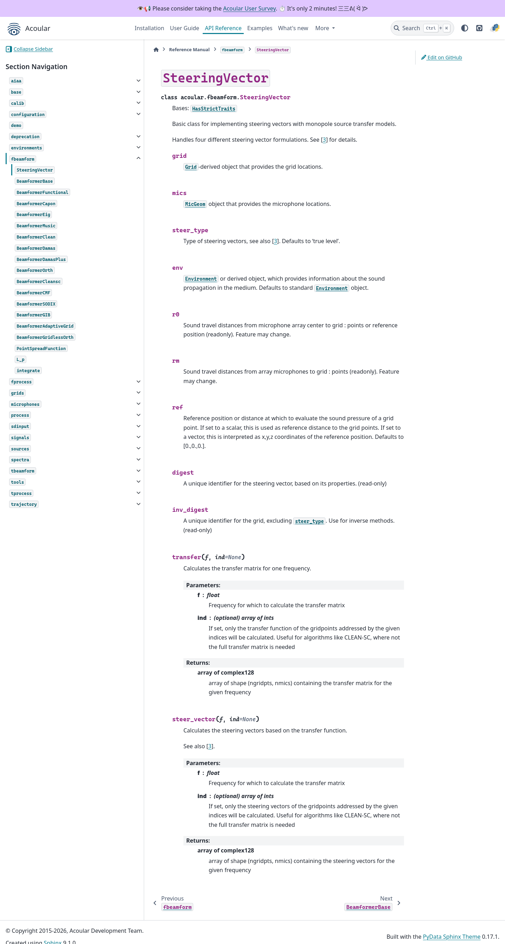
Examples (259, 28)
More (323, 28)
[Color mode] (464, 28)
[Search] (422, 28)
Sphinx (53, 934)
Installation (149, 28)
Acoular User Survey (249, 8)
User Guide (184, 28)
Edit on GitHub (441, 57)
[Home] (138, 49)
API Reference (223, 28)
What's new (293, 28)
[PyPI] (494, 28)
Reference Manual (171, 49)
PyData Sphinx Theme (451, 927)
